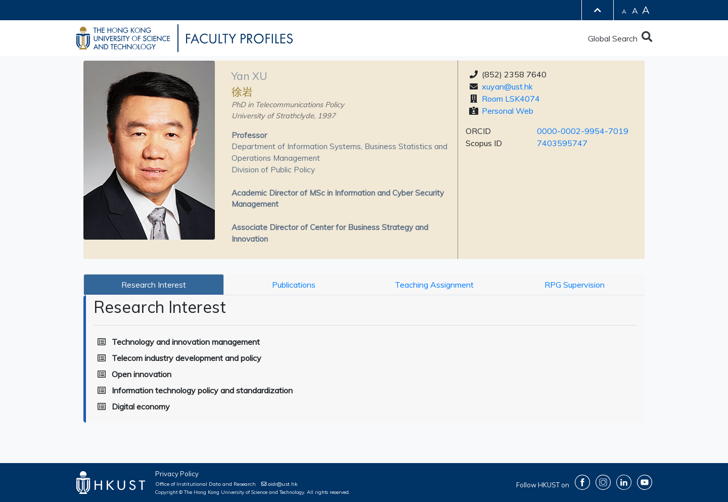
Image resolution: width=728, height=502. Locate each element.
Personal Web (507, 111)
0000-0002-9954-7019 (582, 131)
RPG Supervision (574, 285)
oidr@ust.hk (279, 484)
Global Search (620, 38)
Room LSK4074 (511, 99)
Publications (293, 285)
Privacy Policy (177, 474)
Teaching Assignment (434, 285)
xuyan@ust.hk (507, 86)
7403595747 (562, 143)
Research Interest (153, 285)
